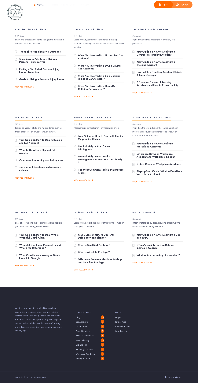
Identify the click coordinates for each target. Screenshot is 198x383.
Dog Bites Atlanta (143, 212)
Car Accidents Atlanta (88, 29)
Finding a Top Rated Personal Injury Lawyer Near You (37, 71)
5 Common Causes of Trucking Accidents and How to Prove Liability (155, 84)
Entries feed (120, 322)
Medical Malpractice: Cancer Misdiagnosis (92, 148)
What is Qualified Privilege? (92, 245)
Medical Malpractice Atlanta (92, 117)
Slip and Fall (81, 345)
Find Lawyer (86, 4)
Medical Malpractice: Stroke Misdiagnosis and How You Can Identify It (98, 159)
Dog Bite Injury (83, 331)
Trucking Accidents (84, 349)
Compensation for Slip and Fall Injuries (39, 160)
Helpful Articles (69, 4)
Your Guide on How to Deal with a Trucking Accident (153, 63)
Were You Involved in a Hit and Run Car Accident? (98, 57)
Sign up (182, 4)
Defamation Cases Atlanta (90, 212)
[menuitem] (86, 4)
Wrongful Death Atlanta (31, 212)
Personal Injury (82, 340)
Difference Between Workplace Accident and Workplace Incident (153, 155)
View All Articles (24, 87)
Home (55, 4)
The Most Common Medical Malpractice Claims (99, 171)
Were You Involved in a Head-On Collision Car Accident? (95, 88)
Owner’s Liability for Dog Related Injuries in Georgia (153, 247)
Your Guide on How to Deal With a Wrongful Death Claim (37, 236)
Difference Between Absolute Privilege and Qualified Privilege (98, 261)
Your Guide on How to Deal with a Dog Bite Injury (156, 236)
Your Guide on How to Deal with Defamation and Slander (94, 236)
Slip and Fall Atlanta (28, 117)
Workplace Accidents (85, 354)
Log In (163, 4)
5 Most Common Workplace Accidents (156, 164)
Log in (118, 317)
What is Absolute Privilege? (92, 252)
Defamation (81, 326)
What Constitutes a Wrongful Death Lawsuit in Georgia (37, 257)
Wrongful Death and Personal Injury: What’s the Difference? (38, 247)
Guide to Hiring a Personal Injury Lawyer (40, 79)
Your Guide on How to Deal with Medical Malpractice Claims (99, 138)
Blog (78, 317)
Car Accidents (82, 322)
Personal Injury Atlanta (30, 29)
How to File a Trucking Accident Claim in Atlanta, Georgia (157, 74)
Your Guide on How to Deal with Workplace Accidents (152, 145)
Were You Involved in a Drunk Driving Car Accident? (97, 67)
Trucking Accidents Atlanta (150, 29)
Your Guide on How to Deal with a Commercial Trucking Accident (153, 53)
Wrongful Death (83, 358)
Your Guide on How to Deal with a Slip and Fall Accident (39, 141)
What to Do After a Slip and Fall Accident (35, 152)
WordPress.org (122, 331)
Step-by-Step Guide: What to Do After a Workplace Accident (157, 173)
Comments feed (122, 326)
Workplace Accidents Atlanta (151, 117)
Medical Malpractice (85, 335)
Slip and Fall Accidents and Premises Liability (38, 169)
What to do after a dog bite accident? (156, 255)
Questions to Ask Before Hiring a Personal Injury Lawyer (36, 61)
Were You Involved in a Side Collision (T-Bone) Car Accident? (97, 77)
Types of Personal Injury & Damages (38, 51)
